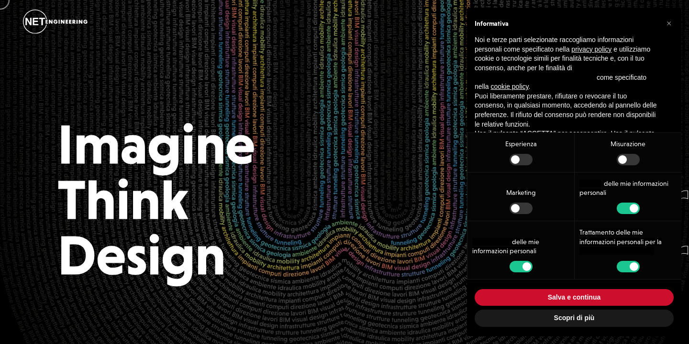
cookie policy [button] (509, 86)
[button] (669, 23)
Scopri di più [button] (574, 318)
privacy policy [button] (591, 49)
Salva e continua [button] (574, 297)
